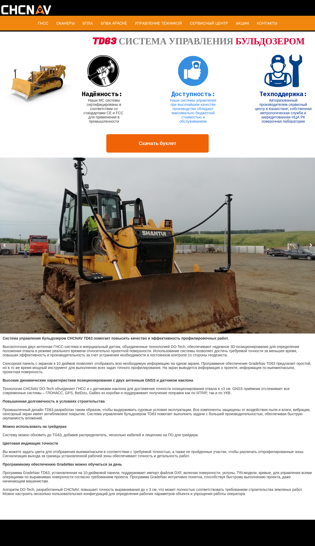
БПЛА (87, 23)
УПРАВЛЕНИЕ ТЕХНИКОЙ (158, 23)
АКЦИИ (242, 23)
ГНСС (43, 23)
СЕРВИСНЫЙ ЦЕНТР (209, 23)
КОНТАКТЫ (267, 23)
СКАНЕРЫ (65, 23)
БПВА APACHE (114, 23)
